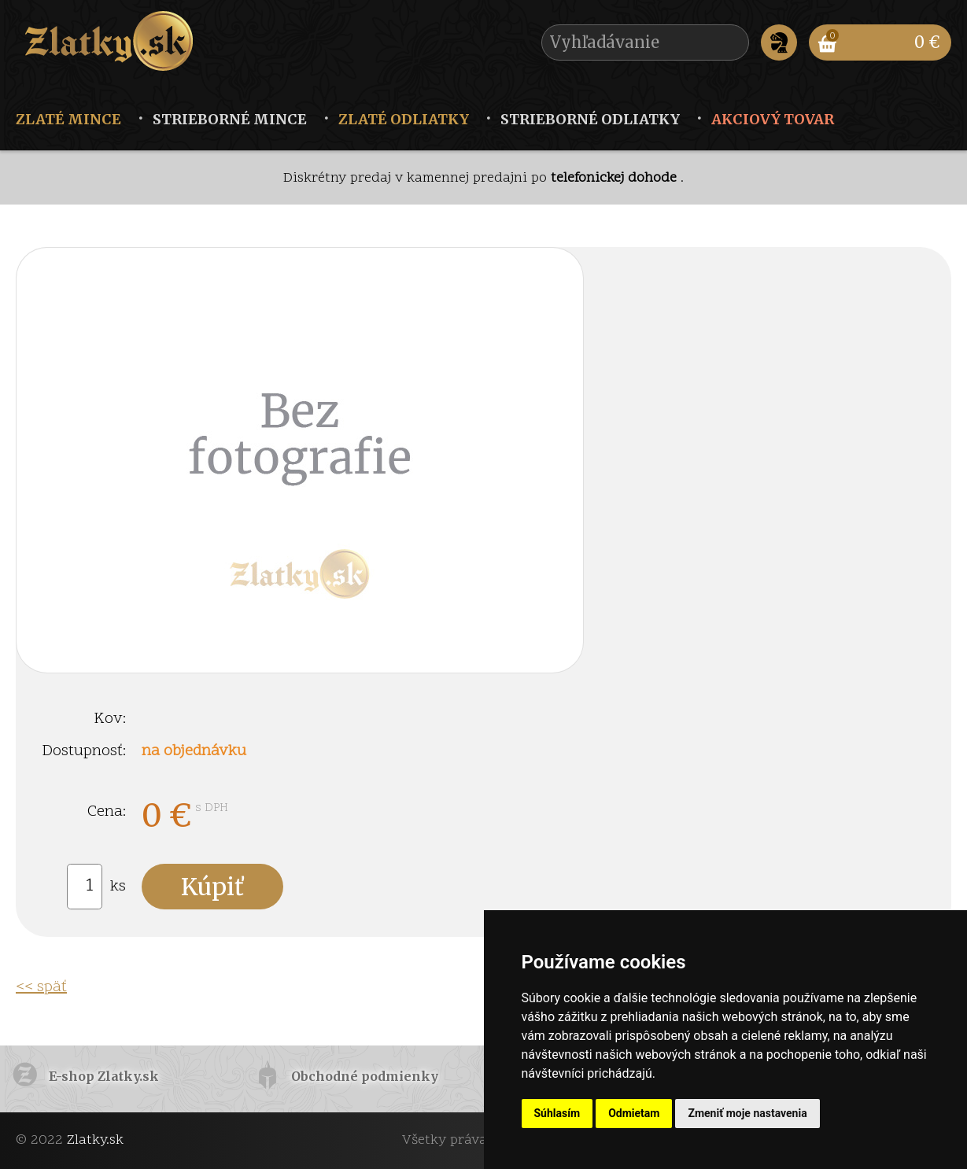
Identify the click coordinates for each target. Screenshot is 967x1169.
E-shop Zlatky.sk (104, 1076)
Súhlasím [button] (557, 1113)
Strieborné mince (230, 119)
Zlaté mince (68, 119)
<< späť (41, 987)
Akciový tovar (772, 119)
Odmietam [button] (633, 1113)
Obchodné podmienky (364, 1076)
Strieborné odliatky (590, 119)
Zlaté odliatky (403, 119)
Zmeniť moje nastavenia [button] (747, 1113)
